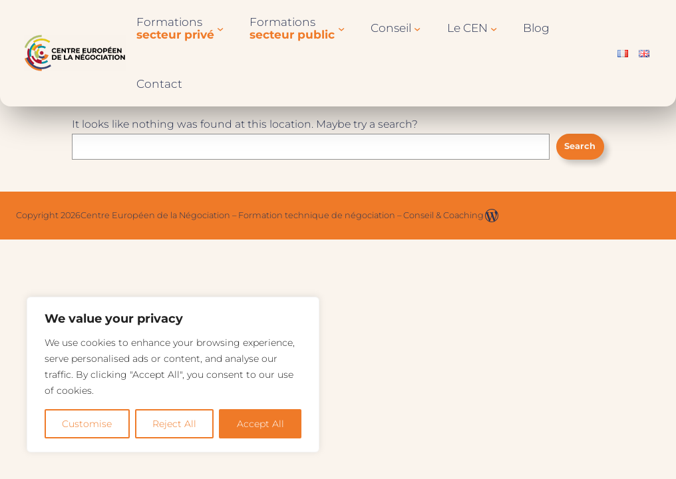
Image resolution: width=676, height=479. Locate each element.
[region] (173, 374)
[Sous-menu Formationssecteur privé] (220, 28)
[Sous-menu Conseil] (417, 28)
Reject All (174, 424)
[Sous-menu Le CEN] (493, 28)
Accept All (260, 424)
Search (579, 146)
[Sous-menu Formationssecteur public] (341, 28)
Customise (87, 424)
